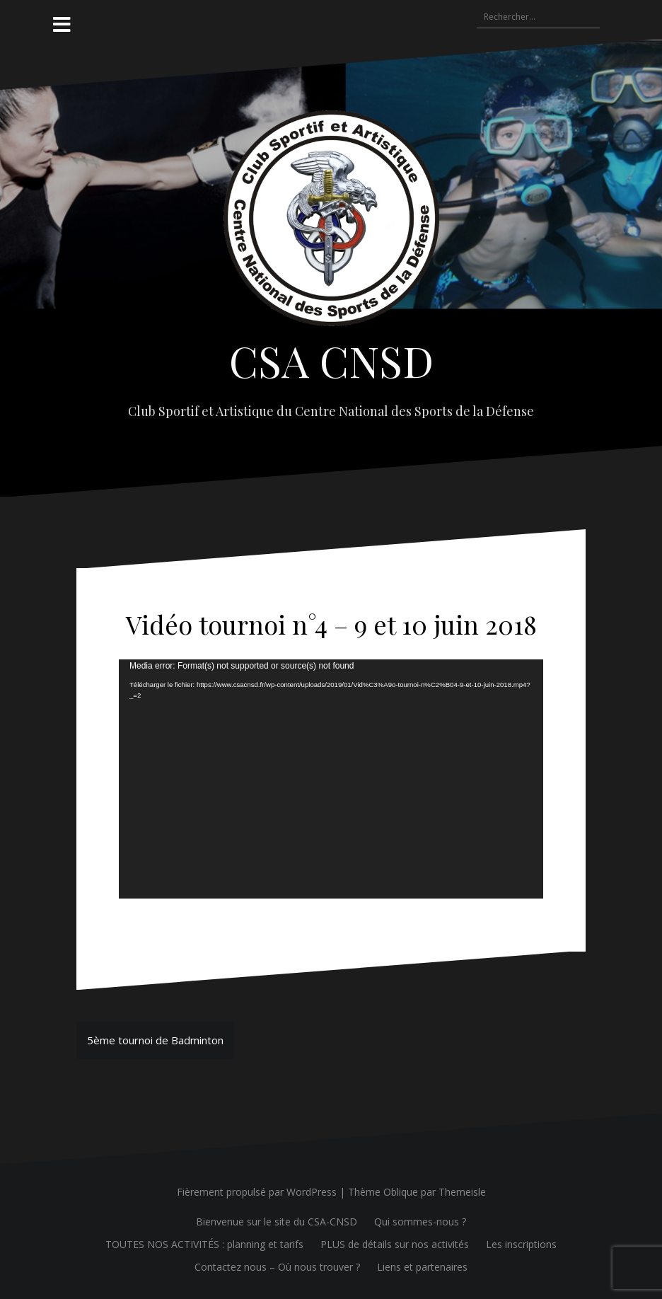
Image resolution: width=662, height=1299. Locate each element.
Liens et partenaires (422, 1267)
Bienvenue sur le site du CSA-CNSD (276, 1221)
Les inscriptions (521, 1244)
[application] (331, 779)
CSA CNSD (331, 360)
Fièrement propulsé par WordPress (257, 1192)
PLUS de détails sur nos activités (394, 1244)
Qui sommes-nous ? (420, 1221)
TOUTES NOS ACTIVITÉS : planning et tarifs (204, 1244)
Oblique (400, 1192)
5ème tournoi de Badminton (155, 1040)
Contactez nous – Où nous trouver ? (277, 1267)
